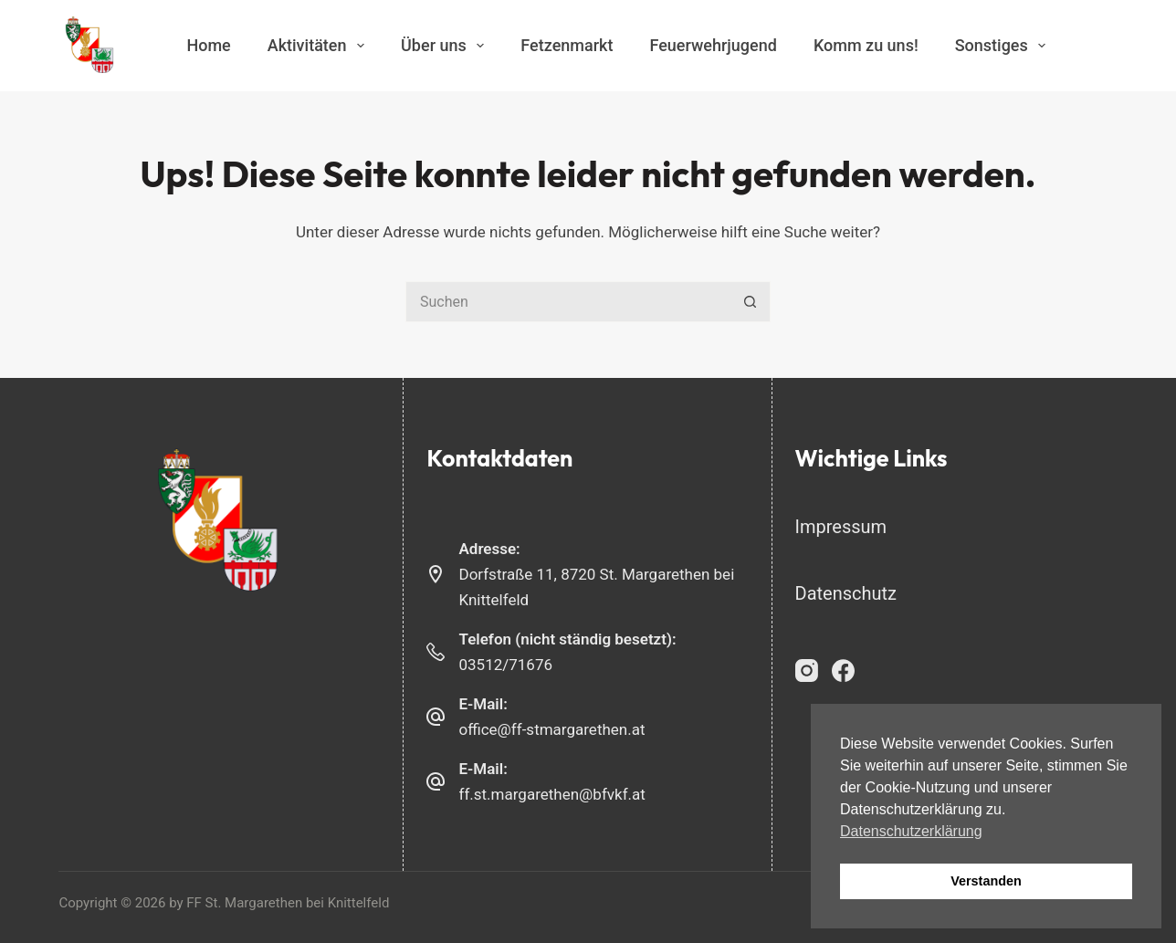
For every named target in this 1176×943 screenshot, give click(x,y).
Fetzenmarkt (566, 45)
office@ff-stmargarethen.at (551, 729)
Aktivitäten (320, 46)
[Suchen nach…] (567, 301)
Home (208, 45)
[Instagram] (806, 670)
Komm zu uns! (866, 45)
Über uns (446, 46)
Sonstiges (1004, 46)
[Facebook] (843, 670)
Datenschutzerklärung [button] (911, 831)
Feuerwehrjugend (712, 45)
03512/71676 (505, 664)
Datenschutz (846, 593)
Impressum (841, 527)
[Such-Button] (750, 301)
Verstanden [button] (986, 881)
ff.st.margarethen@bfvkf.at (551, 794)
